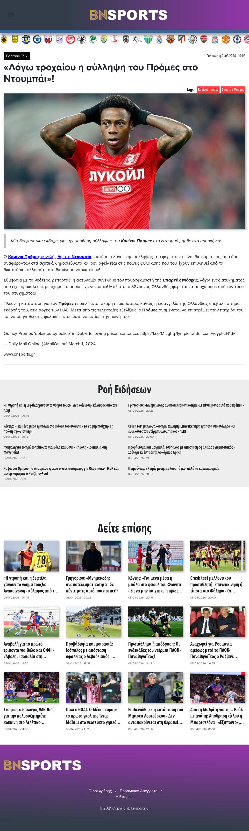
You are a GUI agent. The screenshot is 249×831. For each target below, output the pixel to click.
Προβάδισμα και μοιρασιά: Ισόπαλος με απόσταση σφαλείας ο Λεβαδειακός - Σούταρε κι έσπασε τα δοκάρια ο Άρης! (181, 450)
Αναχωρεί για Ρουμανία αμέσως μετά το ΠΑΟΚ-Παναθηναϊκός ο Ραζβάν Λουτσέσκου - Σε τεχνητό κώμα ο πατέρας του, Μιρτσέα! (217, 650)
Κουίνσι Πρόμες (208, 89)
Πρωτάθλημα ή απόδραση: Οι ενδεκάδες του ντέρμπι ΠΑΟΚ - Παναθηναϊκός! (154, 650)
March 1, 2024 (82, 343)
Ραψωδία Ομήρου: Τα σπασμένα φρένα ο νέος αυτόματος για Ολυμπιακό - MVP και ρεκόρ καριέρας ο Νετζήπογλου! (61, 471)
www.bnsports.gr (19, 354)
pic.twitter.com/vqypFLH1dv (209, 333)
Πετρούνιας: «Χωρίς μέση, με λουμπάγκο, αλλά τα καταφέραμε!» (173, 468)
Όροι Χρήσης (100, 791)
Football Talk (16, 56)
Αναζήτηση (241, 16)
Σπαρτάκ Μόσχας (233, 89)
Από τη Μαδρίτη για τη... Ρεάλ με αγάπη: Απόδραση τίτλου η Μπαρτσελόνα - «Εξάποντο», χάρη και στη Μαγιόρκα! (216, 716)
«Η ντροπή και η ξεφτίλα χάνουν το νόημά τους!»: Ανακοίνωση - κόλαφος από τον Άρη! (60, 408)
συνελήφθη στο (49, 256)
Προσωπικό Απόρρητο (138, 791)
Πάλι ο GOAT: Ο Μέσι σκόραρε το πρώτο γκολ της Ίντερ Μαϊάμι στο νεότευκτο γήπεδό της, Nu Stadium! (92, 716)
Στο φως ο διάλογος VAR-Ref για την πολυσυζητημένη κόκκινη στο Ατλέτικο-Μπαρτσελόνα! (28, 716)
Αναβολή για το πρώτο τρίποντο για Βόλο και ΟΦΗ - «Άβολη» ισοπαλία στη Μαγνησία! (55, 450)
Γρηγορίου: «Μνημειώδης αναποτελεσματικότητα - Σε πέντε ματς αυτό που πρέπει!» (186, 405)
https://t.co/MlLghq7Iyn (161, 333)
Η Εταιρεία (125, 796)
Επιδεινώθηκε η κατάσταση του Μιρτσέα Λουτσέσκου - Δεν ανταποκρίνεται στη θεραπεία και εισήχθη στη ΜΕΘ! (155, 716)
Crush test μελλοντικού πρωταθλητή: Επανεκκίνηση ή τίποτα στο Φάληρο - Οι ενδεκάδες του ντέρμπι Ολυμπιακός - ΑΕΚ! (181, 429)
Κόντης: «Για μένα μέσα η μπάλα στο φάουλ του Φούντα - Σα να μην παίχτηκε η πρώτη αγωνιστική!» (58, 429)
